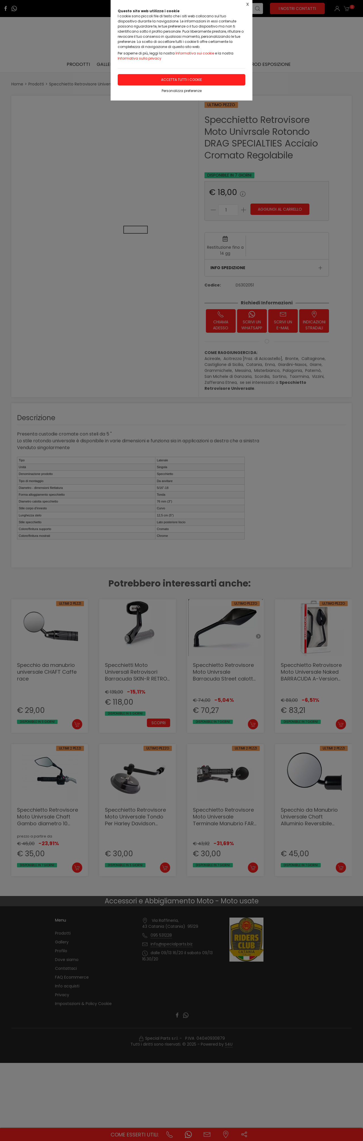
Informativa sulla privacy (139, 58)
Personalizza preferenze (182, 90)
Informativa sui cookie (195, 53)
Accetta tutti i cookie (181, 79)
